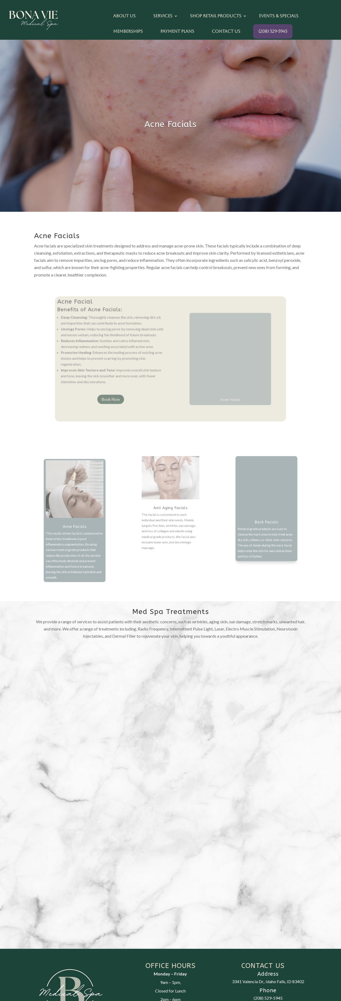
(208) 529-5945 (272, 31)
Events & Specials (278, 15)
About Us (124, 15)
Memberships (128, 31)
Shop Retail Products (215, 15)
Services (162, 15)
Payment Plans (177, 31)
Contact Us (226, 31)
